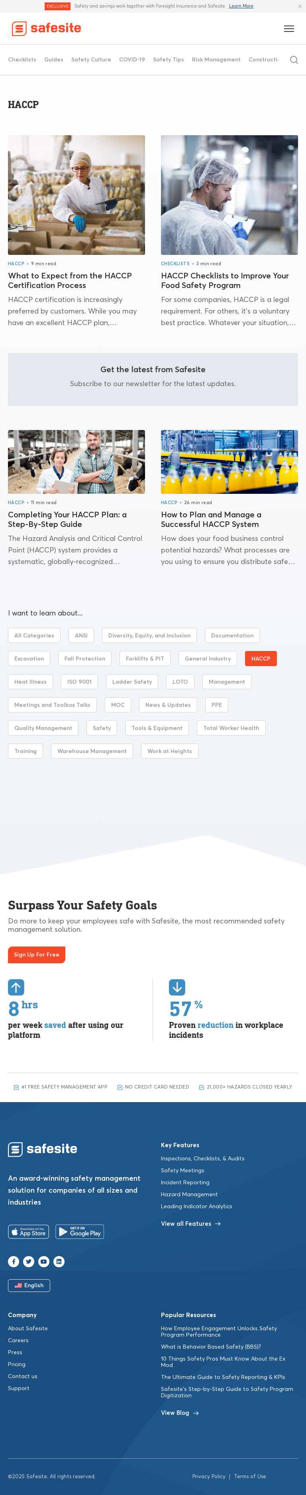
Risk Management (216, 60)
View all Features (191, 1224)
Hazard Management (189, 1194)
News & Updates (168, 705)
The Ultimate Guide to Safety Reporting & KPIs (223, 1377)
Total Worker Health (231, 728)
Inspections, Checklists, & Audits (203, 1159)
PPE (217, 705)
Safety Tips (168, 60)
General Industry (208, 659)
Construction (266, 60)
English (29, 1285)
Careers (18, 1340)
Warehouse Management (92, 751)
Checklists (22, 60)
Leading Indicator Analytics (196, 1206)
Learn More (241, 6)
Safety (102, 728)
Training (25, 751)
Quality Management (43, 728)
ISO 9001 (79, 682)
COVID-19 (132, 60)
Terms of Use (250, 1476)
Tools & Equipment (156, 728)
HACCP (16, 264)
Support (18, 1388)
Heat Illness (30, 682)
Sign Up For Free (36, 955)
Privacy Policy (209, 1476)
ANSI (81, 636)
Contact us (22, 1376)
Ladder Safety (132, 682)
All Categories (34, 636)
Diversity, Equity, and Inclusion (149, 636)
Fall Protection (85, 659)
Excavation (29, 659)
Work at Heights (169, 751)
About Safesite (28, 1328)
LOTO (180, 682)
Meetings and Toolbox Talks (52, 705)
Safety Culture (91, 60)
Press (15, 1352)
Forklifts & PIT (145, 659)
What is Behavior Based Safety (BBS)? (211, 1347)
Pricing (17, 1364)
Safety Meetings (182, 1171)
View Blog (180, 1413)
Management (227, 682)
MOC (118, 705)
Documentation (232, 636)
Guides (53, 60)
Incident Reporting (185, 1182)
